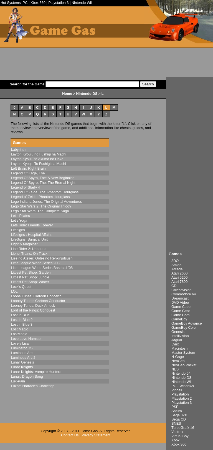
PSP (175, 407)
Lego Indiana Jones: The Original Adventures (46, 201)
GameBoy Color (184, 327)
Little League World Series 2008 (36, 263)
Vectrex (177, 432)
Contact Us (69, 435)
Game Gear (180, 311)
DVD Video (180, 302)
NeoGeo (178, 361)
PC (25, 3)
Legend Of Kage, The (28, 173)
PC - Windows (182, 386)
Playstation (180, 394)
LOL (14, 291)
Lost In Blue (20, 315)
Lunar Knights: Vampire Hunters (36, 372)
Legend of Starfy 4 (25, 187)
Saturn (176, 411)
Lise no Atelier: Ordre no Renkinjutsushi (42, 258)
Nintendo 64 (181, 373)
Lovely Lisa (20, 343)
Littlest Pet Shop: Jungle (30, 277)
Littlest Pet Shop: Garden (30, 272)
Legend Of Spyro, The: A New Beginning (43, 178)
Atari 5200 (179, 277)
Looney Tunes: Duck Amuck (33, 305)
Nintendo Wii (82, 3)
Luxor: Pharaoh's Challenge (33, 386)
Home (67, 94)
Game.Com (180, 315)
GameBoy (179, 319)
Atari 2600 (179, 273)
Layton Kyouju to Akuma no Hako (37, 159)
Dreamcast (180, 298)
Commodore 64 (183, 294)
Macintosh (179, 348)
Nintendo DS (181, 377)
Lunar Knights (22, 367)
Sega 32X (179, 415)
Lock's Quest (21, 287)
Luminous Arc (21, 353)
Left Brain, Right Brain (28, 168)
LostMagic (19, 334)
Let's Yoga (19, 220)
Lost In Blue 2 (21, 320)
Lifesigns (18, 230)
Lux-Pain (18, 381)
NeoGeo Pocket (183, 365)
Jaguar (176, 340)
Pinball (176, 390)
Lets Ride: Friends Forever (32, 225)
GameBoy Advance (186, 323)
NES (175, 369)
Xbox (175, 440)
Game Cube (181, 307)
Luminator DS (21, 348)
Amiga (176, 265)
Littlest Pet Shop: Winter (30, 282)
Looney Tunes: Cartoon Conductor (38, 301)
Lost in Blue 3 (21, 324)
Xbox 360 (38, 3)
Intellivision (180, 336)
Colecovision (181, 290)
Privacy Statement (96, 435)
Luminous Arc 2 (23, 357)
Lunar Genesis (22, 362)
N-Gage (177, 357)
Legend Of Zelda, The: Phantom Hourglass (44, 192)
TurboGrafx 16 (182, 428)
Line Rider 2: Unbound (28, 249)
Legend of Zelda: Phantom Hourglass (40, 197)
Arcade (177, 269)
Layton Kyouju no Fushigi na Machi (38, 154)
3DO (175, 261)
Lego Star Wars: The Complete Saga (40, 211)
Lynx (175, 344)
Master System (183, 352)
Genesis (177, 332)
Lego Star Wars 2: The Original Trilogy (41, 206)
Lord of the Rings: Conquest (33, 310)
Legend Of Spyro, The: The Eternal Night (43, 183)
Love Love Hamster (26, 339)
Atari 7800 (179, 282)
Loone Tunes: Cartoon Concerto (36, 296)
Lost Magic (19, 329)
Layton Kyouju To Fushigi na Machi (38, 164)
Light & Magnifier (24, 244)
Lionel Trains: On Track (29, 253)
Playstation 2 (181, 398)
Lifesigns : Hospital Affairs (31, 235)
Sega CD (178, 419)
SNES (176, 423)
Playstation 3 (58, 3)
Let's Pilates (20, 216)
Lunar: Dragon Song (27, 376)
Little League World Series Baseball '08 (42, 268)
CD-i (175, 286)
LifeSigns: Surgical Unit (29, 239)
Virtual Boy (180, 436)
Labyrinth (18, 149)
